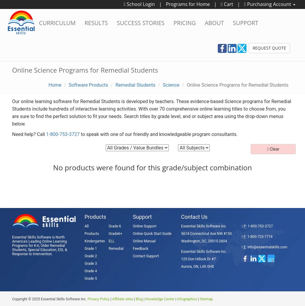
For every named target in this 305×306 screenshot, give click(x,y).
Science (171, 85)
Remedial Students (136, 85)
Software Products (88, 85)
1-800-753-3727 (62, 134)
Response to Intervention (32, 254)
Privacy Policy (99, 299)
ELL (112, 241)
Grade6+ (115, 234)
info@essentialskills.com (267, 247)
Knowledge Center (159, 299)
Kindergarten (95, 241)
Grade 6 (115, 226)
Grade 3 (91, 263)
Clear (273, 149)
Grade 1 (91, 249)
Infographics (187, 299)
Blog (139, 299)
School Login (139, 4)
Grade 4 (91, 271)
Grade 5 (91, 278)
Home (54, 85)
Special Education (42, 250)
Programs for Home (188, 4)
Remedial (116, 249)
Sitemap (206, 299)
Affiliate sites (122, 299)
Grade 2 (91, 256)
